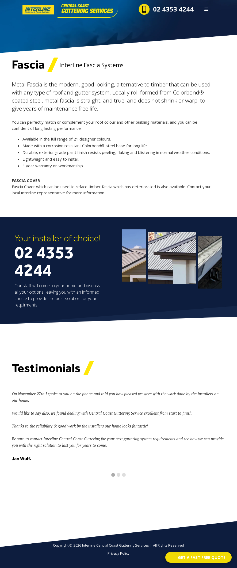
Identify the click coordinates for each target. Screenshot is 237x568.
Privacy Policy (118, 553)
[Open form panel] (198, 557)
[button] (206, 9)
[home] (52, 9)
